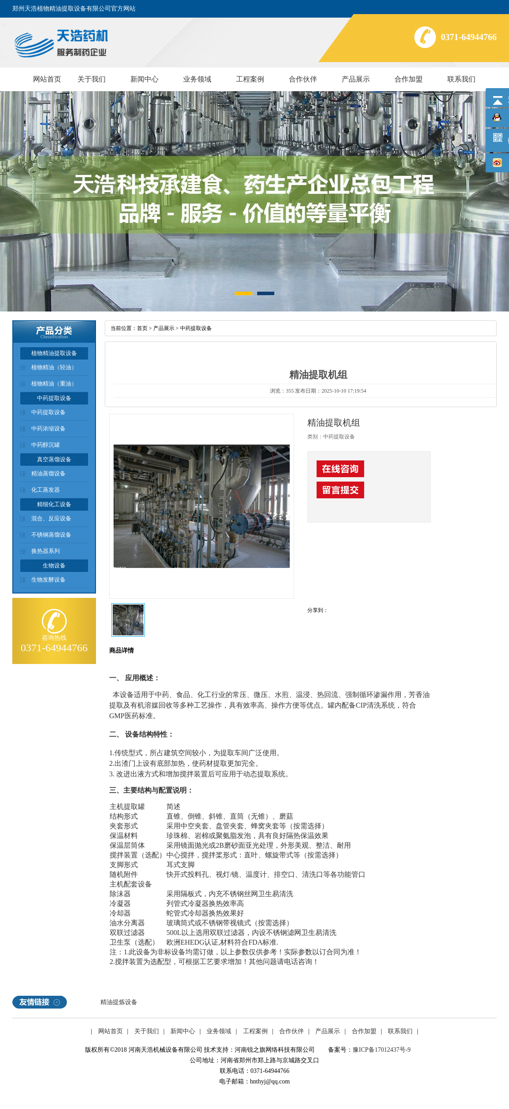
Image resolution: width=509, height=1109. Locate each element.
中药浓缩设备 (48, 428)
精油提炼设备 (118, 1002)
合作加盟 (409, 79)
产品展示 (356, 79)
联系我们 (461, 79)
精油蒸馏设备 (48, 473)
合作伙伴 (303, 79)
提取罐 (134, 806)
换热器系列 (45, 551)
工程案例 (250, 79)
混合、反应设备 (51, 518)
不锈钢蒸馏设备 (51, 534)
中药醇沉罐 (45, 444)
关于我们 (91, 79)
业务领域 (197, 79)
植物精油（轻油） (54, 367)
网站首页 (47, 79)
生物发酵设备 (48, 579)
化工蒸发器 (45, 489)
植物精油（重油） (54, 383)
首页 (142, 328)
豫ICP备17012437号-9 (381, 1049)
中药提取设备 (48, 412)
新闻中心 (144, 79)
